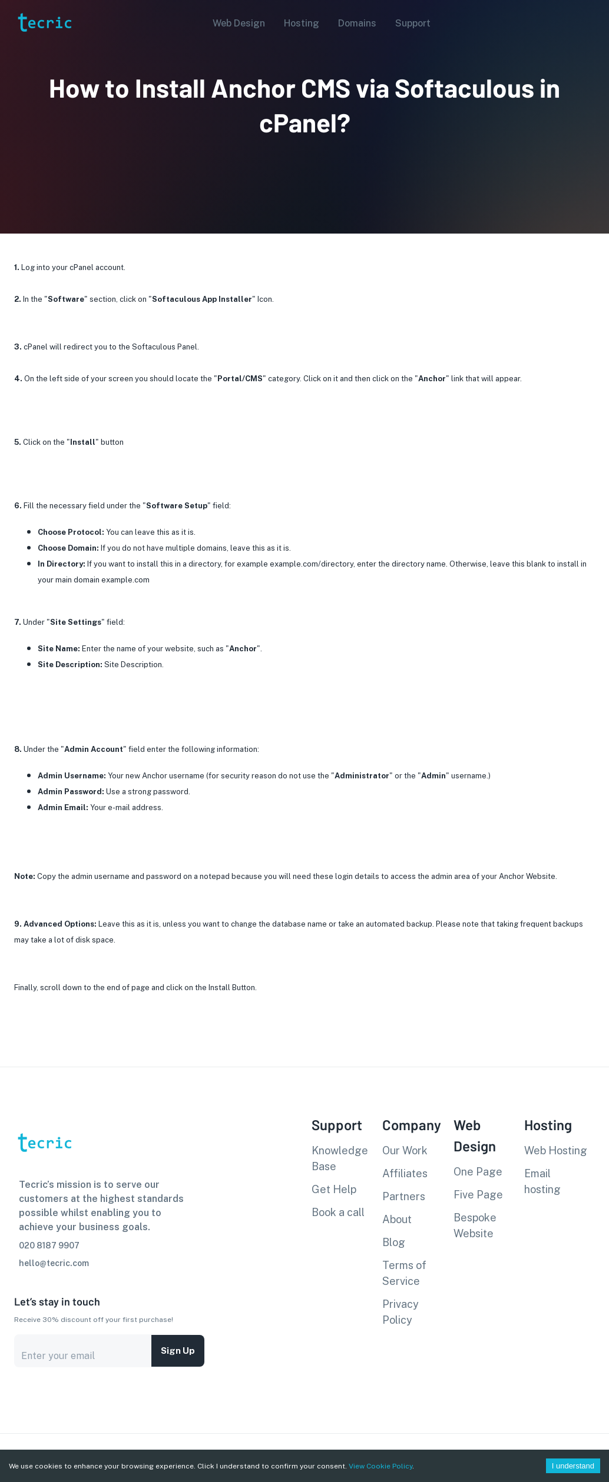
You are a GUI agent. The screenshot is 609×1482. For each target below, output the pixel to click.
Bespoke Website (475, 1225)
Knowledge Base (340, 1158)
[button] (235, 23)
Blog (393, 1242)
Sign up (177, 1351)
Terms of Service (404, 1273)
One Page (478, 1171)
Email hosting (542, 1181)
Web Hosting (555, 1150)
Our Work (405, 1150)
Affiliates (405, 1173)
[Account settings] (592, 22)
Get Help (334, 1189)
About (397, 1219)
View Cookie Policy (380, 1466)
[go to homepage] (43, 49)
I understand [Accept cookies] (573, 1465)
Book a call (338, 1212)
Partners (403, 1196)
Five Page (478, 1194)
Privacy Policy (400, 1312)
